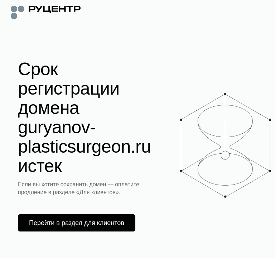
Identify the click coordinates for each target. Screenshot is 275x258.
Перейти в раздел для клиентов (76, 222)
